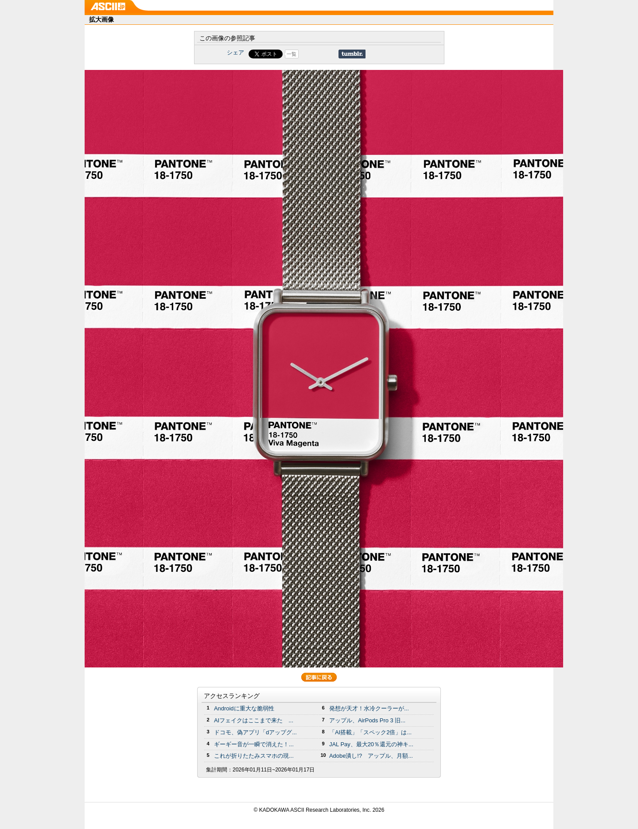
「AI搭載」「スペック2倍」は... (370, 732)
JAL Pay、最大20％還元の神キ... (371, 744)
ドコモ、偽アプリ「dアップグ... (255, 732)
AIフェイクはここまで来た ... (253, 720)
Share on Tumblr (352, 54)
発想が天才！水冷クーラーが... (369, 708)
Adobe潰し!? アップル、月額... (371, 755)
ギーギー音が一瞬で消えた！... (254, 744)
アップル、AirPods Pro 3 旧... (367, 720)
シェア (235, 52)
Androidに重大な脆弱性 (244, 708)
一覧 (291, 54)
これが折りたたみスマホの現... (254, 755)
